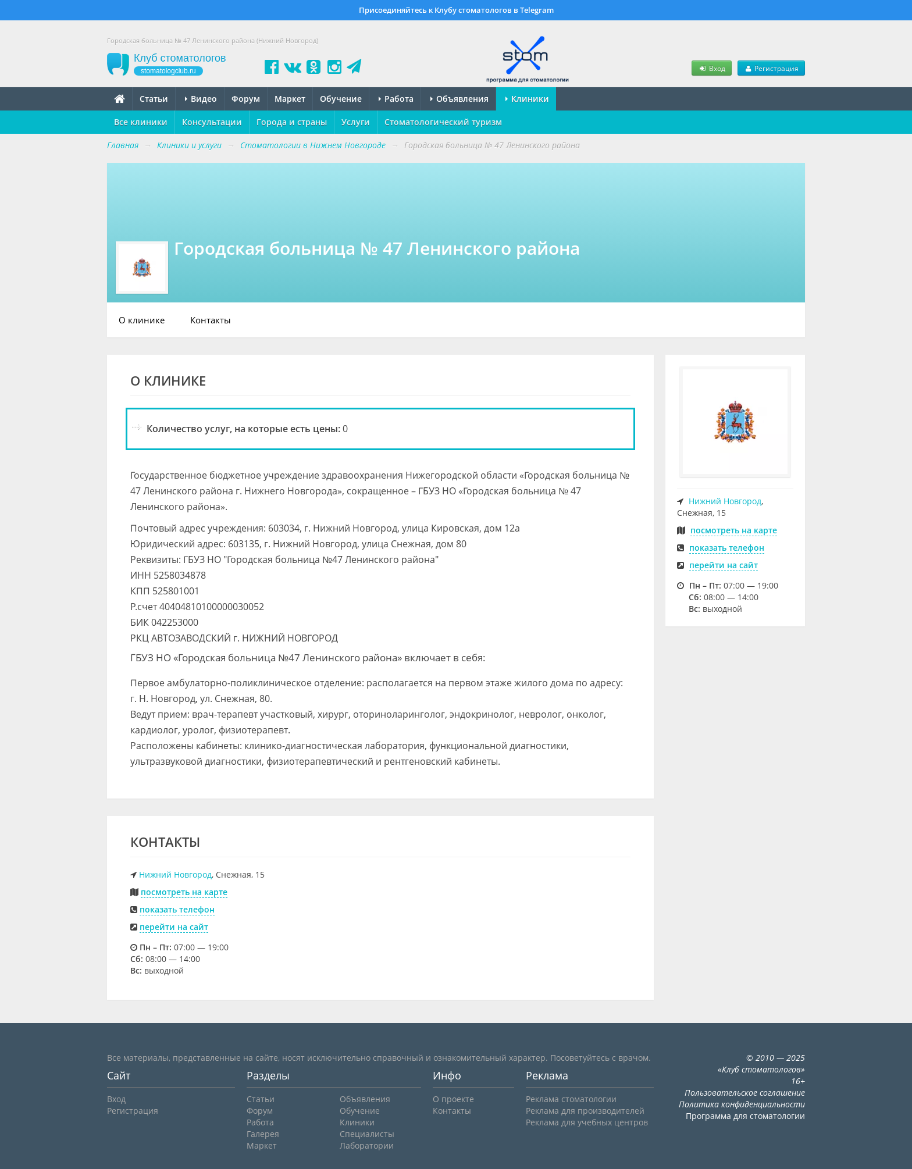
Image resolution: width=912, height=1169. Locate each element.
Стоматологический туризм (443, 121)
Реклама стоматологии (571, 1098)
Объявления (459, 98)
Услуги (355, 121)
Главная (122, 145)
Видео (201, 98)
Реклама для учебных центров (587, 1122)
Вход (711, 68)
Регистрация (771, 68)
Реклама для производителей (585, 1110)
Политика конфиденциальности (742, 1104)
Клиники (527, 98)
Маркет (290, 98)
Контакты (210, 320)
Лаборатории (367, 1145)
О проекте (453, 1098)
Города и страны (291, 121)
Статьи (154, 98)
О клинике (142, 320)
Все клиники (141, 121)
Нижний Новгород (175, 874)
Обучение (341, 98)
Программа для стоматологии (745, 1115)
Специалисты (367, 1133)
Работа (396, 98)
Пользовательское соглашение (745, 1092)
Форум (245, 98)
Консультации (212, 121)
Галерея (263, 1133)
